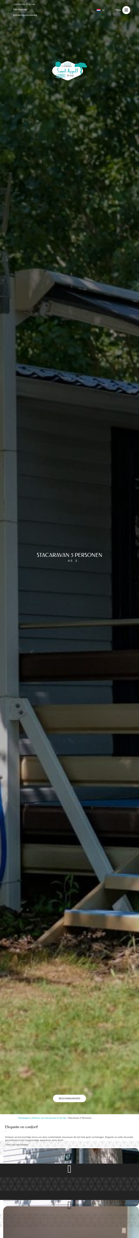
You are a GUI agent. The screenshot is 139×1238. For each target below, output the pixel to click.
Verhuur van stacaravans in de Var (49, 1117)
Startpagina (24, 1117)
